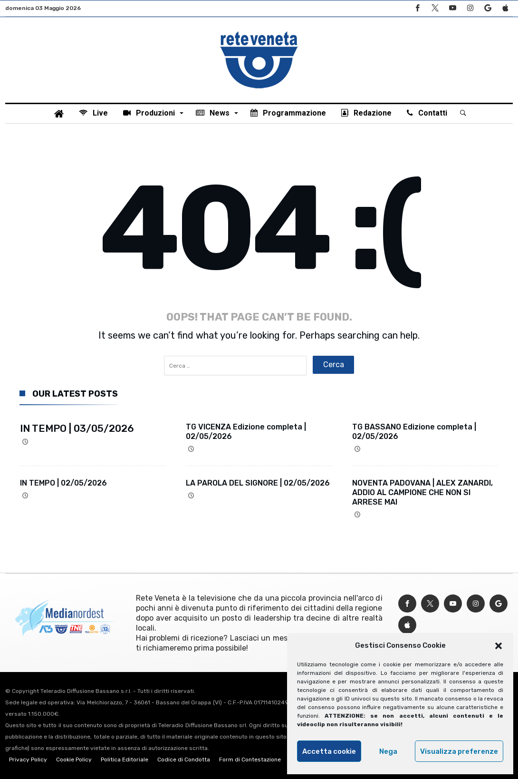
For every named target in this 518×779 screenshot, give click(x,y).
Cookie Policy (74, 759)
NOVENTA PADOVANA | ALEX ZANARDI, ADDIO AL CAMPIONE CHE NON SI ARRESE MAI (422, 492)
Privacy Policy (28, 759)
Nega (388, 751)
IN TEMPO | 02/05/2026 (63, 482)
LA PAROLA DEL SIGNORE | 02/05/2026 (258, 482)
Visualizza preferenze (459, 751)
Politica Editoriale (124, 759)
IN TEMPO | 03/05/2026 (77, 428)
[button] (498, 646)
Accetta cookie (329, 751)
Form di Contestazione (250, 759)
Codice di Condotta (183, 759)
